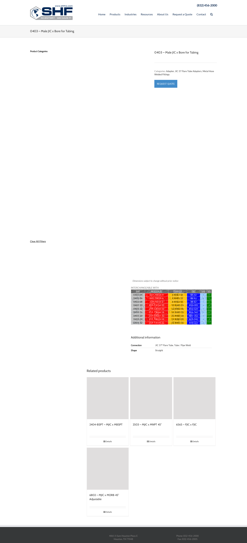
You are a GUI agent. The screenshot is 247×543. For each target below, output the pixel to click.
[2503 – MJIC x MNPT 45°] (151, 398)
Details (109, 441)
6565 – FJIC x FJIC (186, 424)
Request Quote (166, 83)
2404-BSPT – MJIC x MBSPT (106, 424)
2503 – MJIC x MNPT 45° (147, 424)
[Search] (211, 14)
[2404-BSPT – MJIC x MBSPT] (108, 398)
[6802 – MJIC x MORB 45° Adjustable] (108, 469)
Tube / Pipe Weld (182, 345)
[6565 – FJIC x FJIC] (194, 398)
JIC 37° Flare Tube (164, 345)
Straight (159, 350)
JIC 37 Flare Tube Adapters (188, 71)
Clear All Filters (38, 241)
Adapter (170, 71)
